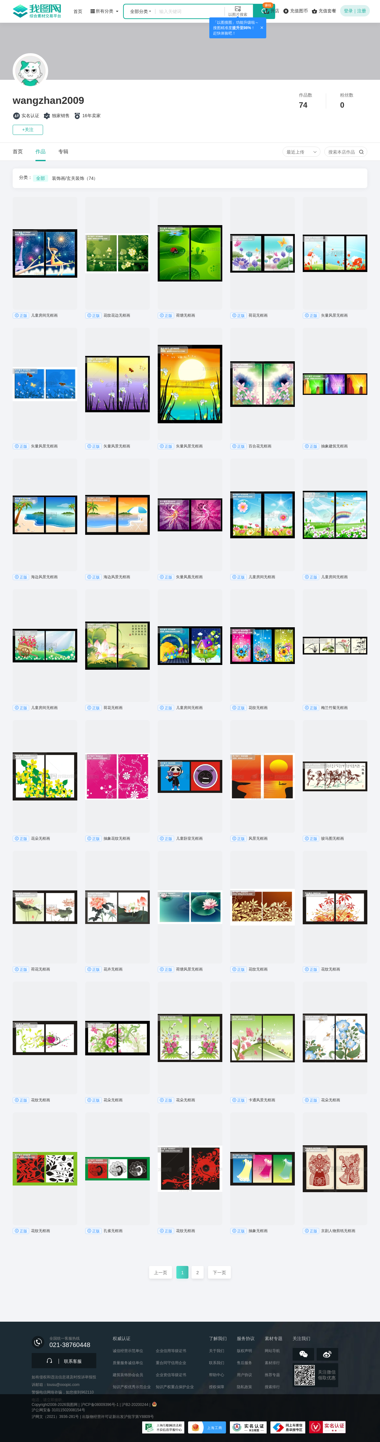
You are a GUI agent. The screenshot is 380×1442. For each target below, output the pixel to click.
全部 (40, 178)
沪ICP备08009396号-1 (100, 1404)
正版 (21, 315)
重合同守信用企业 (171, 1363)
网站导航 (272, 1351)
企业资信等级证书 (171, 1375)
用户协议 (244, 1375)
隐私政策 (244, 1387)
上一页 (160, 1272)
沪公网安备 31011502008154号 (58, 1410)
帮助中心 (216, 1375)
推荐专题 (272, 1375)
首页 (18, 151)
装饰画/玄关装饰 (75, 178)
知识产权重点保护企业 (175, 1387)
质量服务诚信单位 (128, 1363)
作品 (40, 151)
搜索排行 (272, 1387)
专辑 (63, 151)
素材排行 (272, 1363)
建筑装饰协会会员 (128, 1375)
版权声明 (244, 1351)
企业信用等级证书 (171, 1351)
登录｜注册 (355, 10)
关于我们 (216, 1351)
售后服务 (244, 1363)
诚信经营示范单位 (128, 1351)
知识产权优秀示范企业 (132, 1387)
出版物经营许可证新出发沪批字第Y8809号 (118, 1416)
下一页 (219, 1272)
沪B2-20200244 (135, 1404)
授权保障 (216, 1387)
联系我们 (216, 1363)
